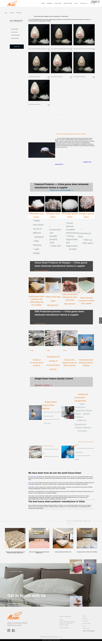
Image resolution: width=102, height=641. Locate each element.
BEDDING (49, 3)
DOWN (43, 3)
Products (11, 12)
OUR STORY (58, 3)
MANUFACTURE (68, 3)
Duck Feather (15, 38)
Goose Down (14, 29)
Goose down (35, 476)
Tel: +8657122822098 (64, 627)
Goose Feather (15, 35)
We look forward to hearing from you (19, 603)
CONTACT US (83, 3)
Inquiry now (17, 46)
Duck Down (14, 32)
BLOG (76, 3)
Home (6, 12)
